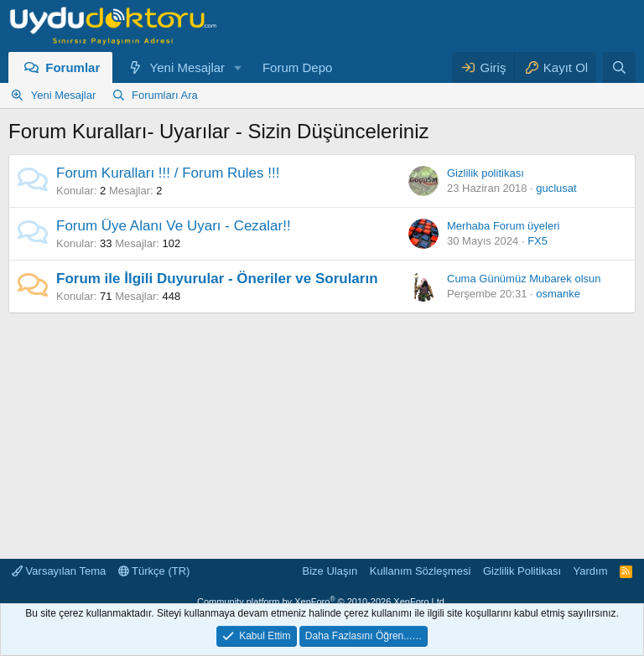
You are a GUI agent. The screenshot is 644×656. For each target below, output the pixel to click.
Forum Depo (297, 67)
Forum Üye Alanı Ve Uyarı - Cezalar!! (173, 226)
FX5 (537, 241)
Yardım (591, 571)
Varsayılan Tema (59, 571)
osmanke (558, 293)
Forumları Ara (165, 95)
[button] (238, 67)
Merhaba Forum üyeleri (503, 226)
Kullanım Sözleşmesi (420, 571)
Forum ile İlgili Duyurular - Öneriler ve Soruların (217, 279)
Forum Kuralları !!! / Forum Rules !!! (167, 173)
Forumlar (72, 67)
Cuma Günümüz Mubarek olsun (524, 278)
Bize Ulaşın (330, 571)
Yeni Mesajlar (188, 67)
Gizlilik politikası (485, 173)
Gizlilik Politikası (522, 571)
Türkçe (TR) (154, 571)
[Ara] (619, 67)
